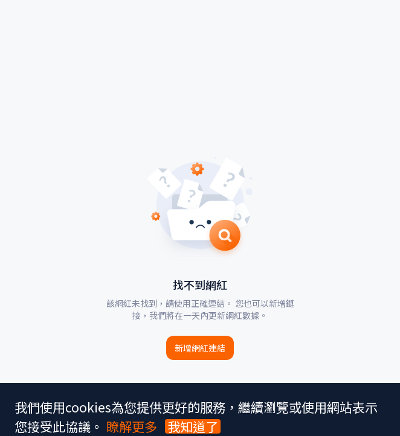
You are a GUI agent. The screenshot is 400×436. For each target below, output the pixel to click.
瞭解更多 (131, 426)
